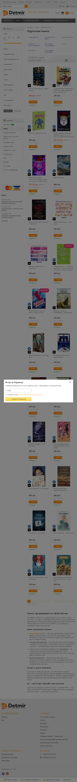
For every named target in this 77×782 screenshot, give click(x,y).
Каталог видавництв (10, 170)
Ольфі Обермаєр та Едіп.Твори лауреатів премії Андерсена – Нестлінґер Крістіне (63, 90)
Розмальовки (8, 154)
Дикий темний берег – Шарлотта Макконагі (61, 489)
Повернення (38, 2)
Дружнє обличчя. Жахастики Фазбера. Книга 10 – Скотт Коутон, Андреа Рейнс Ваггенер (64, 135)
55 (29, 604)
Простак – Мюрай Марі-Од (37, 133)
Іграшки (6, 162)
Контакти (48, 2)
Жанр (13, 49)
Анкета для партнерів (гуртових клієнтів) (54, 739)
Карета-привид (59, 177)
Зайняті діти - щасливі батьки (56, 21)
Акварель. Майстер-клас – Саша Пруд (37, 267)
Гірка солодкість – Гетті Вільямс (39, 488)
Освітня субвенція (46, 746)
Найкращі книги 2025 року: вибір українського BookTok (12, 202)
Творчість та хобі (9, 150)
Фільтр (8, 29)
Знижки (55, 2)
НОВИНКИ (7, 21)
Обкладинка (13, 85)
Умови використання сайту (49, 743)
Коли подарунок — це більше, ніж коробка (12, 209)
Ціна (13, 34)
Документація (8, 146)
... (73, 21)
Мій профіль (6, 761)
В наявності (13, 64)
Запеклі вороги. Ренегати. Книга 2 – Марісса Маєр (37, 312)
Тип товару (13, 90)
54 (72, 601)
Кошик (64, 13)
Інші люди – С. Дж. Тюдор (36, 533)
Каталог (8, 120)
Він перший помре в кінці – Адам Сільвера (62, 356)
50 (56, 601)
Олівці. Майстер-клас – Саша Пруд (63, 223)
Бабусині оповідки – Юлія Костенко (37, 445)
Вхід (61, 6)
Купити (32, 102)
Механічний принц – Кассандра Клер (39, 356)
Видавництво (13, 54)
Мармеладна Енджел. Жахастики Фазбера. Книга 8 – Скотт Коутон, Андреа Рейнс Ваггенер (38, 179)
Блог (3, 720)
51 (60, 601)
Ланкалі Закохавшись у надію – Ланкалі (39, 89)
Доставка (29, 2)
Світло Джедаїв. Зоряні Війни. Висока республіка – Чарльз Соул (63, 579)
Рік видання (13, 100)
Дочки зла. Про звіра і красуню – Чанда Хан (39, 223)
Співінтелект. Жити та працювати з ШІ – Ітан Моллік (63, 400)
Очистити (17, 111)
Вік (13, 95)
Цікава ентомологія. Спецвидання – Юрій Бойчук (63, 312)
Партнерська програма (9, 757)
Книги (18, 21)
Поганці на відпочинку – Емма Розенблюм (38, 578)
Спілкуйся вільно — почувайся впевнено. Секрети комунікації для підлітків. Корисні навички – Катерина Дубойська (64, 268)
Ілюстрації (13, 69)
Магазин (4, 717)
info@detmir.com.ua (49, 757)
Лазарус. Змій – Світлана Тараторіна (37, 400)
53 (68, 601)
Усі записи (5, 221)
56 (33, 604)
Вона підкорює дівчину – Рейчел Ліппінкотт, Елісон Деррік (62, 446)
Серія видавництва (13, 59)
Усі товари (7, 166)
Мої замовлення (7, 754)
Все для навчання (32, 21)
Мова (13, 75)
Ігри (4, 158)
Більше (63, 2)
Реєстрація (71, 6)
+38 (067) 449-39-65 (38, 11)
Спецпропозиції (8, 142)
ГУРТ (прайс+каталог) (9, 2)
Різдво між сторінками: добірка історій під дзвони (11, 216)
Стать (13, 80)
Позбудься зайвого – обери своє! (51, 736)
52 (64, 601)
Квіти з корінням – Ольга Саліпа (64, 533)
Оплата (21, 2)
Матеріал (13, 105)
